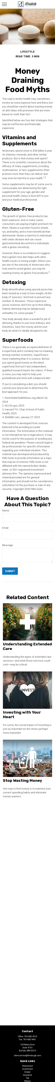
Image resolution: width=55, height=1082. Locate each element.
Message (7, 545)
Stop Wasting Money (22, 780)
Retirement (27, 1066)
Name (5, 510)
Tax (27, 1078)
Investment (27, 1069)
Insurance (27, 1075)
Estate (27, 1072)
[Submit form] (10, 571)
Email (5, 527)
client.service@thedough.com (27, 1055)
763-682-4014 (30, 1036)
